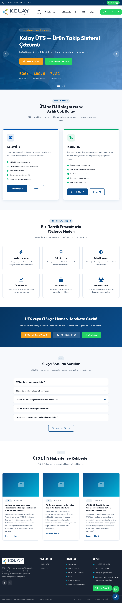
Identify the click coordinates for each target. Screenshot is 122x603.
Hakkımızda (66, 12)
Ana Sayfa (38, 12)
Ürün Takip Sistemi (99, 599)
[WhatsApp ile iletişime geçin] (115, 589)
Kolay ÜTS (44, 564)
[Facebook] (4, 582)
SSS (83, 12)
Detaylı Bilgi (17, 190)
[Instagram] (10, 582)
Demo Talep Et (102, 588)
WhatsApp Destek (102, 568)
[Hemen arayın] (115, 596)
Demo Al (36, 190)
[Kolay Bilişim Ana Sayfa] (16, 12)
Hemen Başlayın (31, 61)
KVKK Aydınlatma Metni (75, 584)
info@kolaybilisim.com (29, 3)
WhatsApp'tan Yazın (59, 61)
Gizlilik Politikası (73, 580)
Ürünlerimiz (51, 12)
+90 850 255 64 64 (10, 3)
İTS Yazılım (87, 599)
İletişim (92, 12)
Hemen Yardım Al (111, 12)
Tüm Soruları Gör (61, 428)
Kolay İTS (43, 568)
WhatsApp (113, 3)
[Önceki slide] (6, 54)
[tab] (58, 86)
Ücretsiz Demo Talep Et (36, 335)
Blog (77, 12)
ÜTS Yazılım (78, 599)
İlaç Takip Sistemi (113, 599)
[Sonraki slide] (116, 54)
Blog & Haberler (73, 568)
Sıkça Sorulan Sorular (75, 572)
